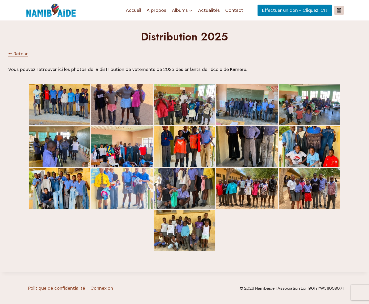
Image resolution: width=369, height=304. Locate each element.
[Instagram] (339, 10)
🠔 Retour (18, 54)
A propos (156, 10)
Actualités (209, 10)
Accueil (133, 10)
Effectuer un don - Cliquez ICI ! (294, 10)
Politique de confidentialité (56, 288)
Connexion (101, 288)
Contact (234, 10)
